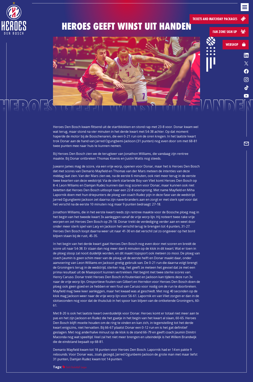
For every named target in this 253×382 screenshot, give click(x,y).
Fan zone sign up (229, 31)
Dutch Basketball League (74, 367)
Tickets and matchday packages (219, 19)
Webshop (235, 44)
